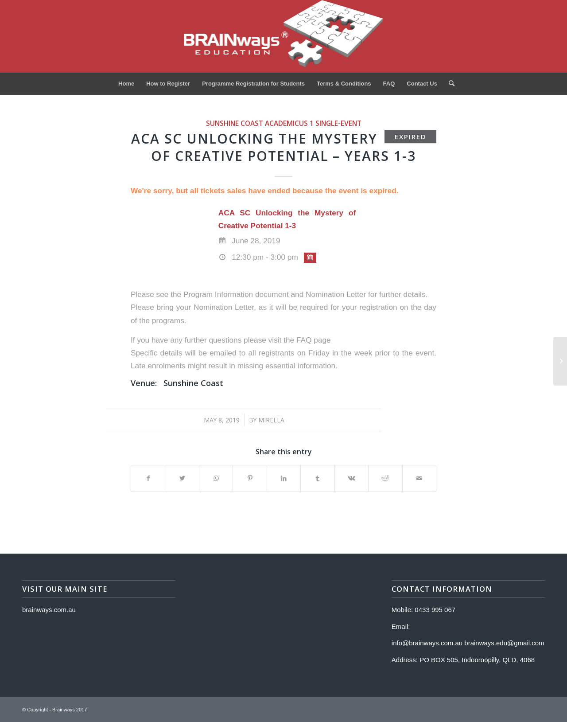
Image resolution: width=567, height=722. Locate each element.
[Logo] (283, 36)
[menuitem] (126, 84)
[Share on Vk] (351, 478)
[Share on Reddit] (385, 478)
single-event (338, 123)
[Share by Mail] (419, 478)
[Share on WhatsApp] (216, 478)
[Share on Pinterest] (249, 478)
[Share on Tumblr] (317, 478)
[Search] (448, 84)
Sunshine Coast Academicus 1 (260, 123)
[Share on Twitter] (181, 478)
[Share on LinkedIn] (283, 478)
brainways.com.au (49, 609)
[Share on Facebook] (148, 478)
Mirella (271, 420)
